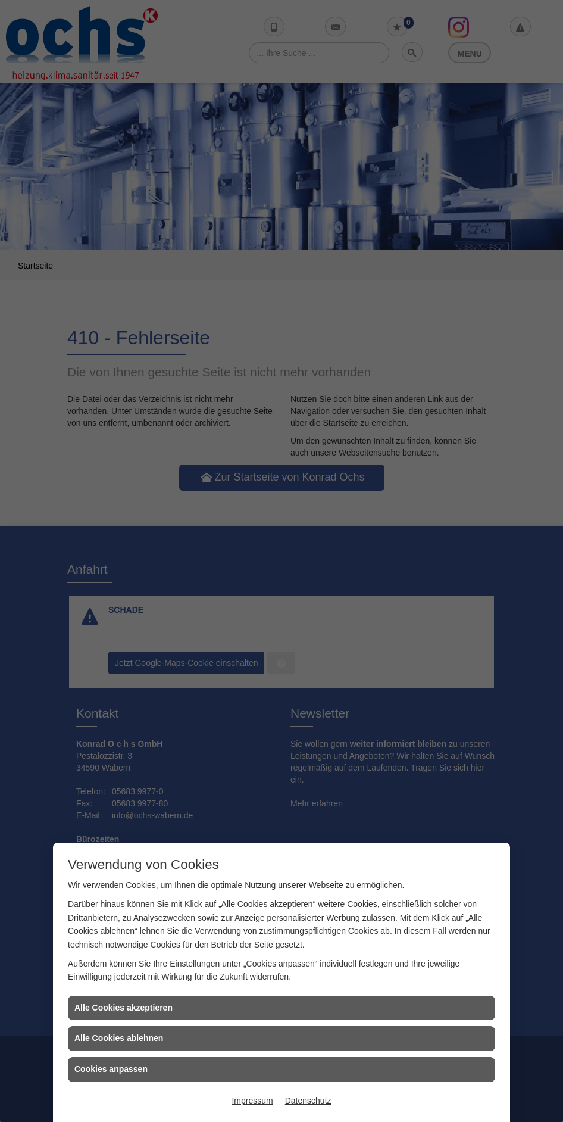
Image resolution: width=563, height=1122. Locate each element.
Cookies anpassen (111, 1069)
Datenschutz (308, 1100)
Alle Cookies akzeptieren (123, 1007)
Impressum (252, 1100)
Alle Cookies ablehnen (118, 1038)
